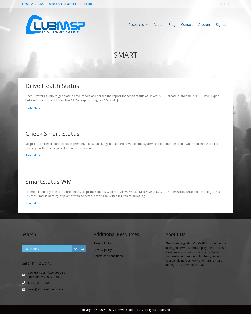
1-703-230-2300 (33, 4)
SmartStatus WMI (49, 181)
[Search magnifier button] (82, 248)
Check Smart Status (52, 133)
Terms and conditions (108, 256)
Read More (33, 107)
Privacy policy (103, 250)
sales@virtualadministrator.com (70, 4)
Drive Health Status (52, 86)
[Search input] (48, 248)
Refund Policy (103, 243)
